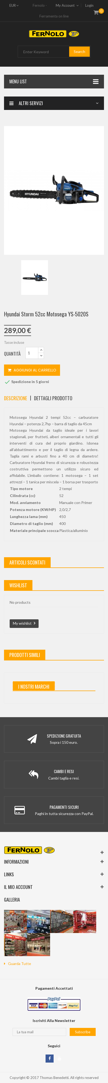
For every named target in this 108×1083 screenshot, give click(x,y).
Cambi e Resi (64, 771)
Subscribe (82, 1032)
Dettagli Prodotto (53, 398)
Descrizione (15, 398)
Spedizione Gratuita (64, 736)
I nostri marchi (33, 686)
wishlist (18, 585)
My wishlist (22, 623)
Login (89, 5)
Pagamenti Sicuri (64, 807)
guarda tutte (19, 963)
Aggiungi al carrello (32, 370)
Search (79, 51)
